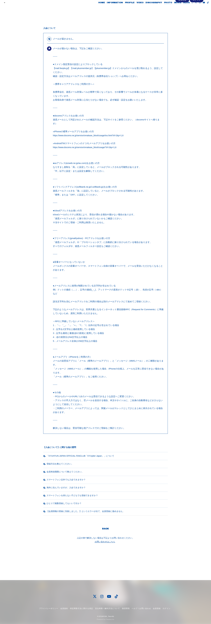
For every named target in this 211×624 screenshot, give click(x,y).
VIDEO (134, 8)
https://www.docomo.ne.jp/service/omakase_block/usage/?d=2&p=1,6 (87, 147)
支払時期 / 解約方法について (107, 608)
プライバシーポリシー (48, 608)
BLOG (181, 8)
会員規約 (64, 608)
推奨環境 (126, 608)
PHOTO (163, 8)
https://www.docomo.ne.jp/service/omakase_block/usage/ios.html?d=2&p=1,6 (90, 135)
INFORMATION (109, 8)
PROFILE (124, 8)
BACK (105, 550)
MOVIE (172, 8)
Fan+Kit (111, 616)
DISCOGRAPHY (148, 8)
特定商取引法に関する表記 (81, 608)
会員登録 (182, 13)
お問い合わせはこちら (105, 563)
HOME (96, 8)
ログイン (197, 13)
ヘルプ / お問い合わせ (141, 608)
